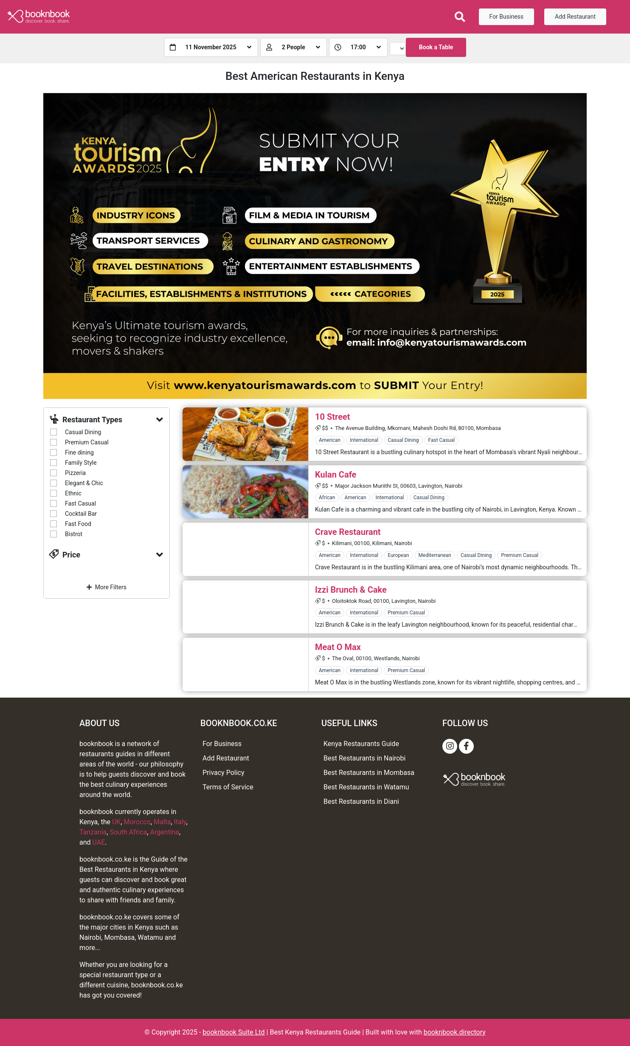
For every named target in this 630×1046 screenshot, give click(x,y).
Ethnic (73, 493)
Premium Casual (87, 442)
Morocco (137, 822)
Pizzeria (75, 472)
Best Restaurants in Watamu (366, 787)
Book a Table (436, 47)
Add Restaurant (575, 16)
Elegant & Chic (84, 483)
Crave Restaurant (348, 532)
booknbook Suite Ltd (233, 1032)
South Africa (128, 832)
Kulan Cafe (335, 474)
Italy (180, 822)
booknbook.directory (455, 1032)
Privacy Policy (223, 773)
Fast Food (78, 523)
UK (116, 822)
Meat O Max (338, 647)
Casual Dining (83, 432)
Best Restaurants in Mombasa (368, 773)
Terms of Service (227, 787)
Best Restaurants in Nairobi (364, 758)
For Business (506, 16)
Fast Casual (80, 503)
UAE (99, 842)
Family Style (81, 462)
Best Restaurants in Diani (361, 801)
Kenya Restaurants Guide (361, 744)
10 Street (332, 417)
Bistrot (73, 534)
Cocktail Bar (81, 513)
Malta (162, 822)
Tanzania (93, 832)
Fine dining (79, 452)
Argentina (164, 832)
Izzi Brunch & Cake (351, 590)
